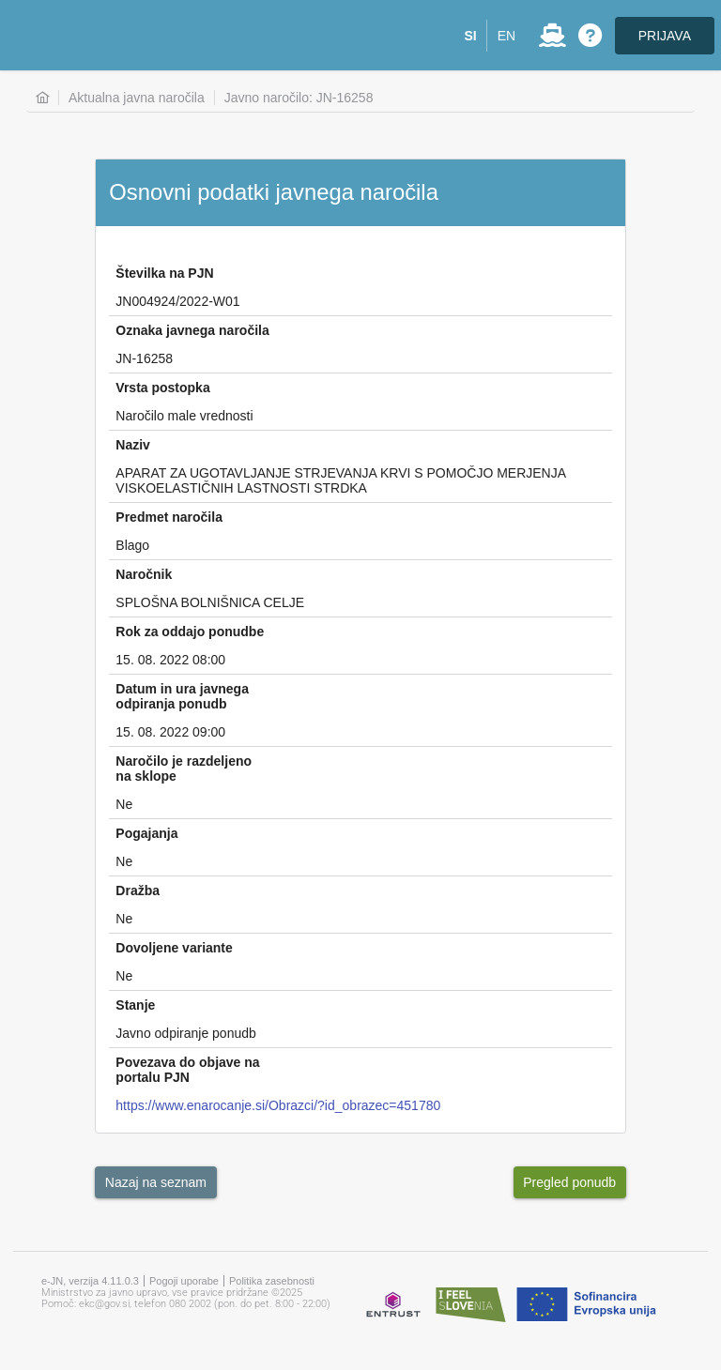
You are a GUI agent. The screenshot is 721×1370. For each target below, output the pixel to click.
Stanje (135, 1004)
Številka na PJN (164, 273)
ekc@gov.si (104, 1304)
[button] (470, 36)
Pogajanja (146, 833)
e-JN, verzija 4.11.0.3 (90, 1280)
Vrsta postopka (162, 387)
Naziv (132, 444)
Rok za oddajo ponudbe (189, 631)
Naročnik (143, 574)
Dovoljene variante (174, 947)
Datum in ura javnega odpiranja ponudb (182, 696)
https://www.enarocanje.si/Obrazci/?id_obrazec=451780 (277, 1105)
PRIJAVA (664, 35)
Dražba (137, 890)
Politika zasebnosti (271, 1280)
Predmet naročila (168, 517)
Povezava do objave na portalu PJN (187, 1070)
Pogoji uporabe (184, 1280)
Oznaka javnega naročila (191, 330)
